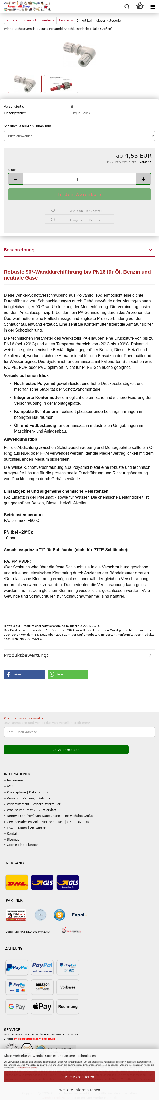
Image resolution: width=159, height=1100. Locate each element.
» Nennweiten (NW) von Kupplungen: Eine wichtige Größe (48, 815)
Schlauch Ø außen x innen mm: (28, 126)
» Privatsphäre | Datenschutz (26, 792)
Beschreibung (19, 249)
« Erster (12, 20)
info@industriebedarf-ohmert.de (34, 1038)
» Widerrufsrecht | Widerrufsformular (32, 804)
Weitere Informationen (79, 1090)
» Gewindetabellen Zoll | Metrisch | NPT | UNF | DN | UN (46, 822)
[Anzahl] (79, 179)
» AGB (8, 786)
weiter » (48, 20)
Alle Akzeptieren (79, 1076)
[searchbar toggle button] (127, 6)
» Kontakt (11, 833)
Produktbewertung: (26, 655)
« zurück (30, 20)
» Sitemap (11, 839)
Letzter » (66, 20)
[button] (15, 179)
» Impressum (14, 780)
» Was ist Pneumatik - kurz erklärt (30, 810)
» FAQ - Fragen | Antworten (25, 827)
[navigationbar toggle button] (152, 6)
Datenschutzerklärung (26, 1067)
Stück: (13, 169)
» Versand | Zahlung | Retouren (28, 798)
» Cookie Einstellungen (21, 844)
